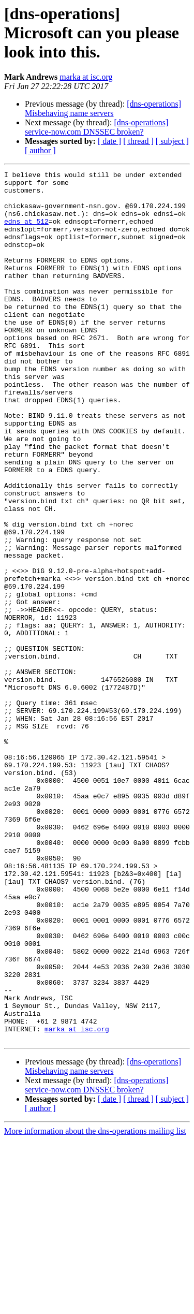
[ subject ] (172, 141)
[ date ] (109, 141)
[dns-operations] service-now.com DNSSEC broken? (96, 127)
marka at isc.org (85, 76)
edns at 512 (26, 232)
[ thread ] (138, 141)
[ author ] (40, 150)
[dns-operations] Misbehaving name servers (103, 108)
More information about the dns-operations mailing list (95, 1305)
